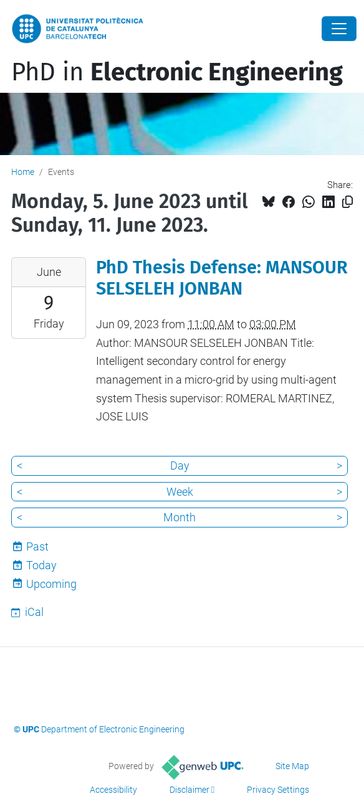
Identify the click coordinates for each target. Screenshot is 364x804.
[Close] (339, 28)
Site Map (292, 766)
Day (179, 465)
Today (41, 565)
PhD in (177, 72)
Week (179, 491)
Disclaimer (189, 790)
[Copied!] (347, 202)
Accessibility (113, 790)
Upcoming (51, 583)
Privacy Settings (278, 790)
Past (37, 546)
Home (22, 172)
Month (179, 517)
